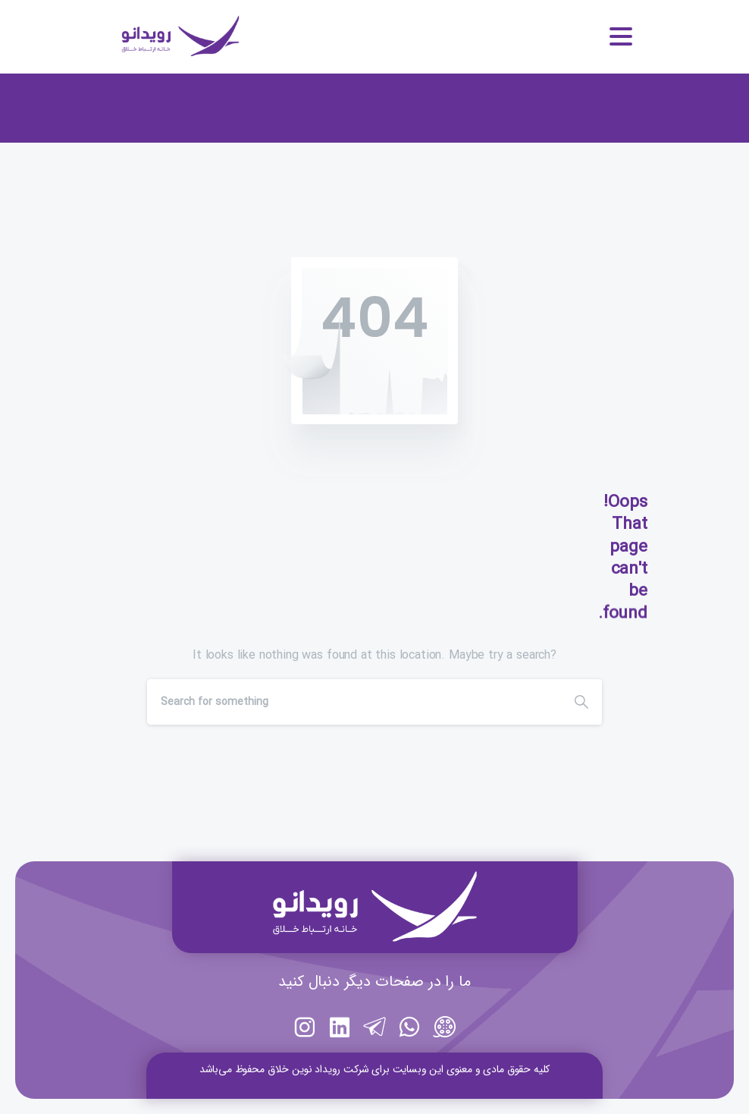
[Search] (354, 702)
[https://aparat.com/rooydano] (444, 1048)
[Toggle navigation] (621, 36)
